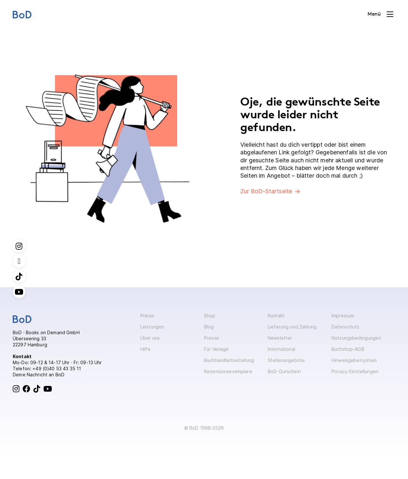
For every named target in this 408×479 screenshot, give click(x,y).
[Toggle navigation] (380, 14)
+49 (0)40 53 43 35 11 (57, 368)
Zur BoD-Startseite (266, 191)
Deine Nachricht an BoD (38, 374)
